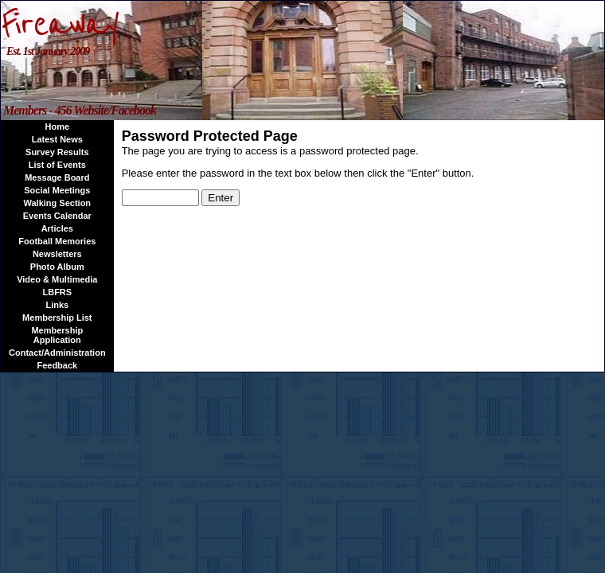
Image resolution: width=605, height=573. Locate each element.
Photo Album (57, 266)
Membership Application (57, 335)
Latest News (57, 139)
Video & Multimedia (57, 279)
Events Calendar (57, 215)
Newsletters (57, 254)
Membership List (57, 317)
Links (56, 305)
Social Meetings (57, 190)
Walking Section (58, 203)
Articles (57, 228)
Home (57, 126)
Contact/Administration (57, 352)
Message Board (57, 177)
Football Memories (57, 241)
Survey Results (56, 152)
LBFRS (57, 292)
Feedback (57, 365)
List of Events (57, 165)
